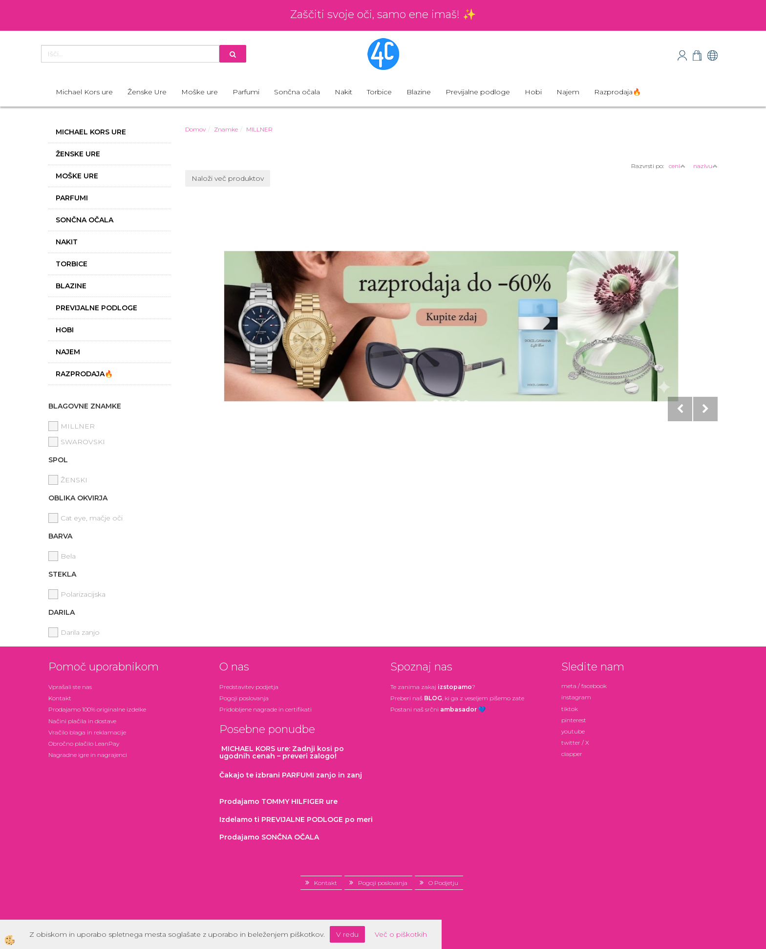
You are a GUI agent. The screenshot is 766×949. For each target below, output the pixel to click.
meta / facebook (584, 686)
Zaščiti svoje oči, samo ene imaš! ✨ (383, 14)
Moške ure (199, 91)
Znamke (226, 129)
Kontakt (59, 698)
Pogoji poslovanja (244, 698)
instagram (576, 697)
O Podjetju (443, 882)
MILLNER (259, 129)
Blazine (418, 91)
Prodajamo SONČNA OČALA (270, 837)
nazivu (705, 166)
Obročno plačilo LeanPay (83, 743)
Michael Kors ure (84, 91)
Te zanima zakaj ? (432, 686)
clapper (571, 753)
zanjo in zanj (290, 775)
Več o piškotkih (401, 934)
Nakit (343, 91)
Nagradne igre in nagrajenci (87, 754)
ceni (677, 166)
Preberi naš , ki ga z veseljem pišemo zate (457, 698)
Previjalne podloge (478, 91)
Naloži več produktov (228, 178)
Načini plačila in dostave (82, 721)
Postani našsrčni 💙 (438, 709)
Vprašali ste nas (70, 686)
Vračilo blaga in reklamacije (87, 732)
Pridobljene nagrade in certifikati (265, 709)
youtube (573, 731)
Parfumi (246, 91)
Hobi (533, 91)
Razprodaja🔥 (617, 91)
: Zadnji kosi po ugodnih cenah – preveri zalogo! (281, 752)
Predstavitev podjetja (248, 686)
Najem (567, 91)
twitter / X (575, 742)
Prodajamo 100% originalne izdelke (97, 709)
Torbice (379, 91)
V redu (347, 934)
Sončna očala (297, 91)
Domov (195, 129)
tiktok (569, 708)
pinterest (573, 720)
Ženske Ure (147, 91)
